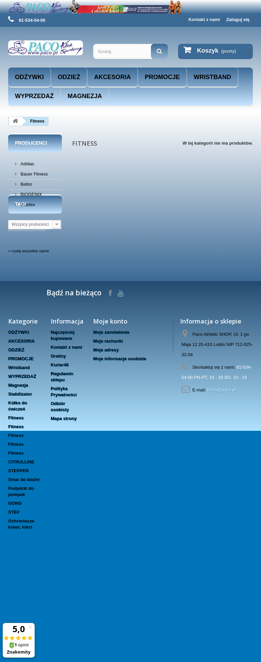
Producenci (31, 143)
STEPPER (18, 562)
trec (42, 317)
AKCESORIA (112, 77)
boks (36, 276)
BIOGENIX (30, 191)
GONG (15, 595)
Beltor (25, 181)
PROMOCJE (162, 77)
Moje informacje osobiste (119, 450)
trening (19, 266)
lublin (17, 276)
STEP (14, 604)
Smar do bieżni (23, 571)
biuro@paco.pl (221, 481)
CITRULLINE (21, 553)
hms (41, 307)
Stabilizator (20, 486)
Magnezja (85, 96)
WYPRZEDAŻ (34, 96)
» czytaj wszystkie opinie (28, 343)
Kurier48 (60, 456)
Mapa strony (64, 510)
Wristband (212, 77)
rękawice (21, 317)
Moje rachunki (108, 433)
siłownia (20, 287)
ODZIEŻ (69, 77)
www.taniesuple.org (32, 297)
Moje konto (110, 413)
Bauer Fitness (33, 171)
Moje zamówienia (111, 424)
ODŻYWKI (29, 77)
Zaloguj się (237, 19)
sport (40, 266)
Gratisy (58, 447)
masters (20, 307)
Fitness (16, 509)
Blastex (27, 201)
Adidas (26, 161)
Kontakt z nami (204, 19)
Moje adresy (106, 441)
